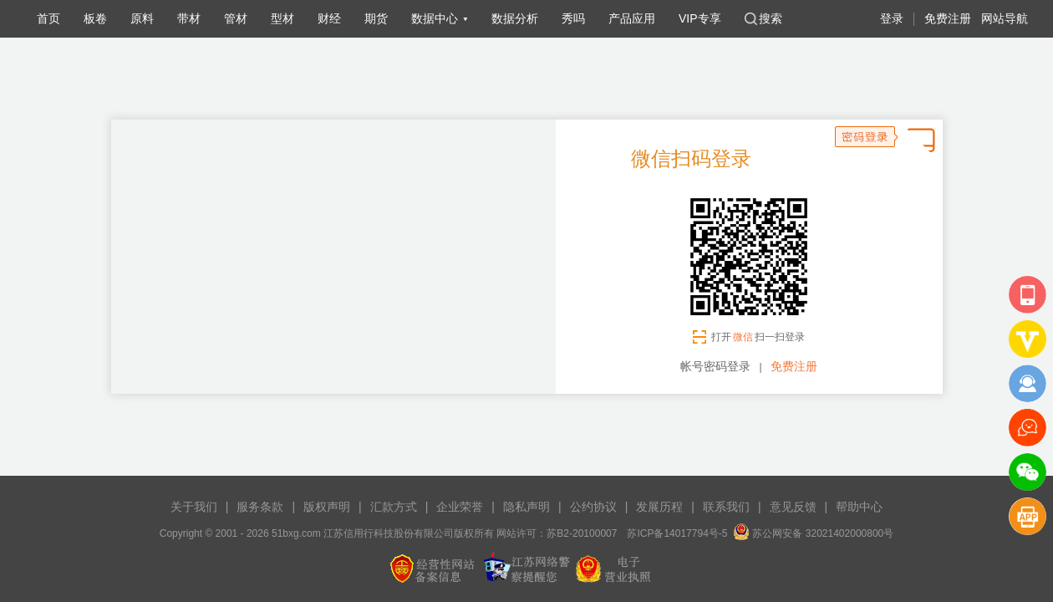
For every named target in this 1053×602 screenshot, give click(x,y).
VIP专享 (700, 18)
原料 (142, 18)
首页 (48, 18)
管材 (235, 18)
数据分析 (514, 18)
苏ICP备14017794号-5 (677, 533)
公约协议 (593, 506)
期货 (376, 18)
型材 (282, 18)
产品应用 (631, 18)
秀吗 (573, 18)
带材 (189, 18)
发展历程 (659, 506)
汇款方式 (393, 506)
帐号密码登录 (715, 366)
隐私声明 (526, 506)
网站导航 (1004, 18)
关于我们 (193, 506)
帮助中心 (859, 506)
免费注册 (947, 18)
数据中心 (434, 18)
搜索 (763, 18)
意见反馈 (793, 506)
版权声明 (326, 506)
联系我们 (726, 506)
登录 (891, 18)
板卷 (95, 18)
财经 (329, 18)
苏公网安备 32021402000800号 (813, 533)
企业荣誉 (459, 506)
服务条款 (260, 506)
